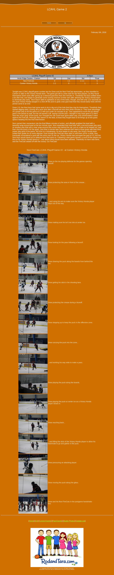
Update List (80, 521)
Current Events (45, 521)
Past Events (57, 521)
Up (36, 521)
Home (31, 521)
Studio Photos (68, 521)
